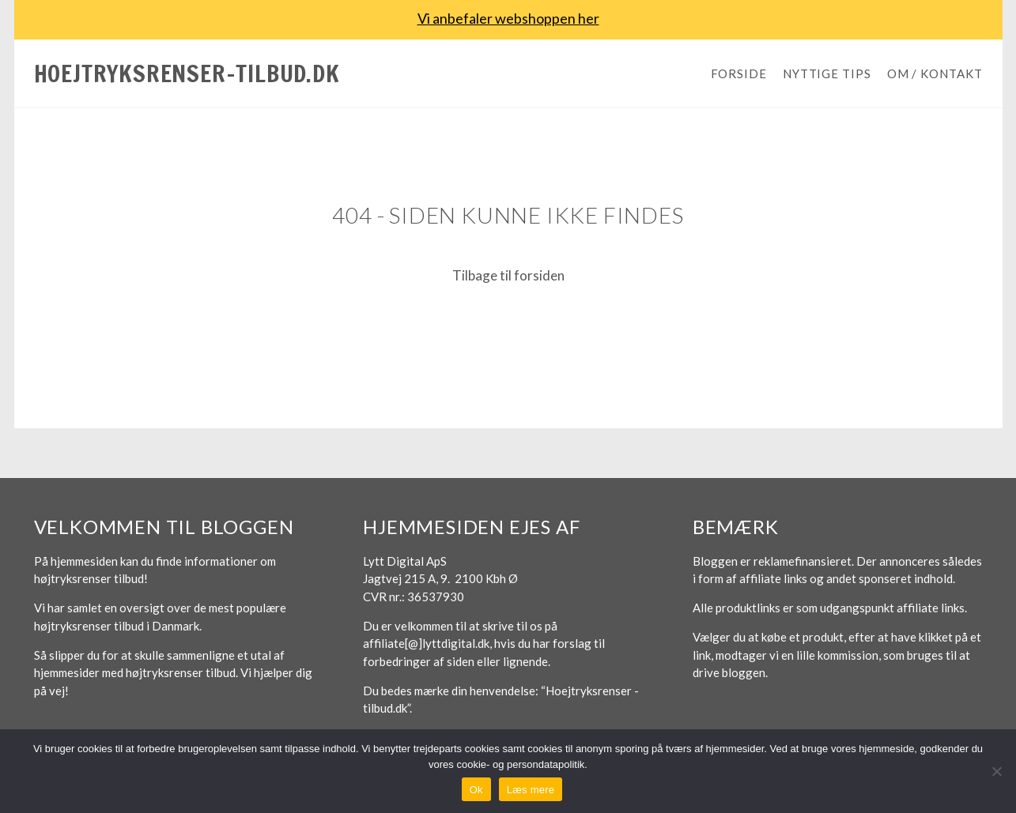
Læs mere (531, 790)
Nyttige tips (827, 73)
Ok (476, 790)
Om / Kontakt (935, 73)
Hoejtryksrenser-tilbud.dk (187, 73)
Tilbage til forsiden (508, 275)
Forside (739, 73)
